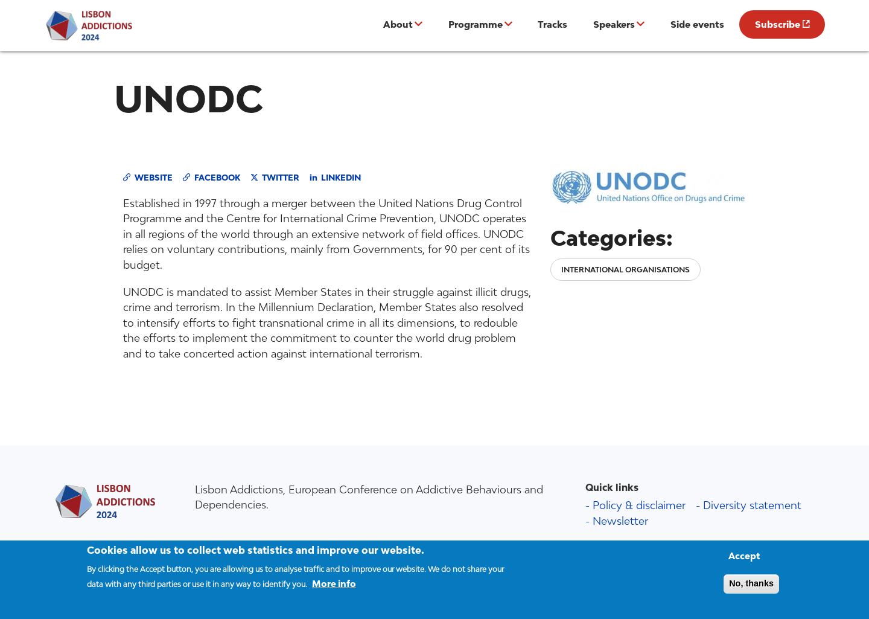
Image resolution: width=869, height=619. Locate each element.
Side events (697, 24)
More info (334, 589)
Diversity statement (752, 505)
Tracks (552, 24)
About (398, 24)
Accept (744, 561)
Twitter (280, 177)
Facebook (217, 177)
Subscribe (777, 24)
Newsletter (620, 521)
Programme (475, 24)
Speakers (614, 24)
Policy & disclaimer (639, 505)
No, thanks (751, 589)
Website (154, 177)
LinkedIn (341, 177)
